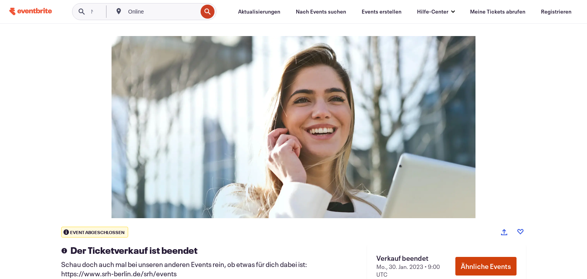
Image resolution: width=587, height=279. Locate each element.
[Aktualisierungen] (259, 11)
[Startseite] (30, 11)
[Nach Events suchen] (321, 11)
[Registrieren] (556, 11)
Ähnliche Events (486, 266)
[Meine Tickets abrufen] (498, 11)
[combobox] (162, 12)
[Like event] (520, 231)
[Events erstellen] (381, 11)
